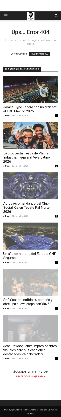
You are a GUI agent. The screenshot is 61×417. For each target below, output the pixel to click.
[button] (5, 15)
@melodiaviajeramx (30, 376)
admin (6, 115)
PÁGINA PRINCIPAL (39, 54)
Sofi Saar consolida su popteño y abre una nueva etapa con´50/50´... (29, 302)
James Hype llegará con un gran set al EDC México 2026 (30, 109)
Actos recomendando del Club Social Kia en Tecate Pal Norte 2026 (26, 207)
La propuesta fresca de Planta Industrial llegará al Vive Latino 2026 (26, 157)
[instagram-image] (10, 390)
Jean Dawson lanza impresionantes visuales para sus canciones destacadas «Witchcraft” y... (30, 350)
